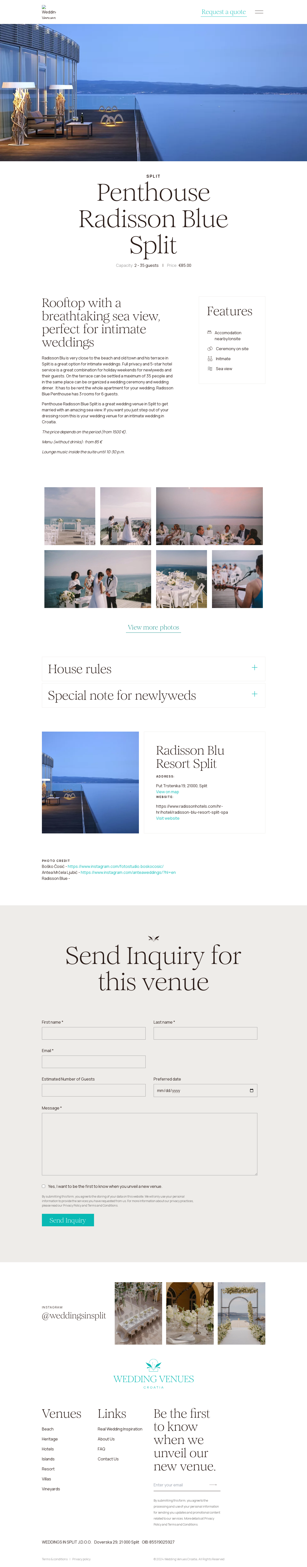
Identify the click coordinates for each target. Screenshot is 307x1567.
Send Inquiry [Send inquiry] (68, 1220)
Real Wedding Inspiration (120, 1429)
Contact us (108, 1459)
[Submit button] (212, 1485)
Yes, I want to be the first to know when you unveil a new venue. (105, 1186)
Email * (48, 1050)
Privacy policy (81, 1559)
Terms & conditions (55, 1559)
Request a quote (216, 12)
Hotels (48, 1449)
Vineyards (51, 1489)
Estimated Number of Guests (68, 1079)
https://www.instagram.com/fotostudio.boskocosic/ (116, 866)
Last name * (164, 1022)
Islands (48, 1459)
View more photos (153, 627)
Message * (52, 1108)
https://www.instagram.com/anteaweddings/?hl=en (128, 872)
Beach (48, 1429)
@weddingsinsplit (74, 1315)
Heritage (50, 1439)
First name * (52, 1022)
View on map (167, 791)
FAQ (101, 1449)
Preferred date (167, 1079)
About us (106, 1439)
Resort (48, 1469)
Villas (46, 1479)
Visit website (168, 818)
